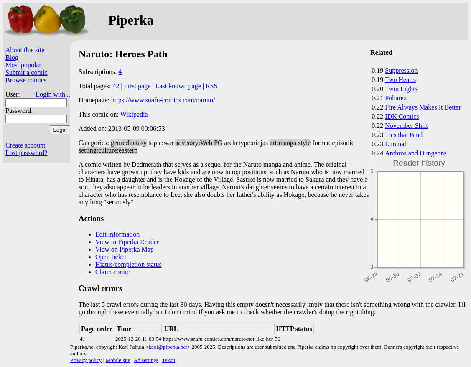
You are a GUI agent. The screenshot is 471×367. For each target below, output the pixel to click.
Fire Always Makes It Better (423, 107)
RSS (211, 85)
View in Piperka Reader (127, 241)
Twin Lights (401, 88)
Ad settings (146, 360)
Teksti (169, 360)
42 (117, 85)
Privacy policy (86, 360)
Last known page (178, 85)
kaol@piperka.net (167, 347)
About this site (24, 50)
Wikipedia (134, 114)
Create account (25, 145)
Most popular (23, 65)
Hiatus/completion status (128, 264)
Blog (11, 57)
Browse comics (25, 80)
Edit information (117, 234)
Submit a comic (26, 72)
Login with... (53, 94)
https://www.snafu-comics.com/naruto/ (163, 100)
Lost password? (26, 152)
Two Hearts (400, 79)
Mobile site (118, 360)
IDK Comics (402, 116)
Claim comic (112, 271)
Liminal (395, 144)
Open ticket (110, 256)
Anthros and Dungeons (416, 153)
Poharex (396, 98)
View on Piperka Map (124, 249)
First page (137, 85)
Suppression (401, 70)
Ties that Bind (404, 134)
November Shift (406, 125)
